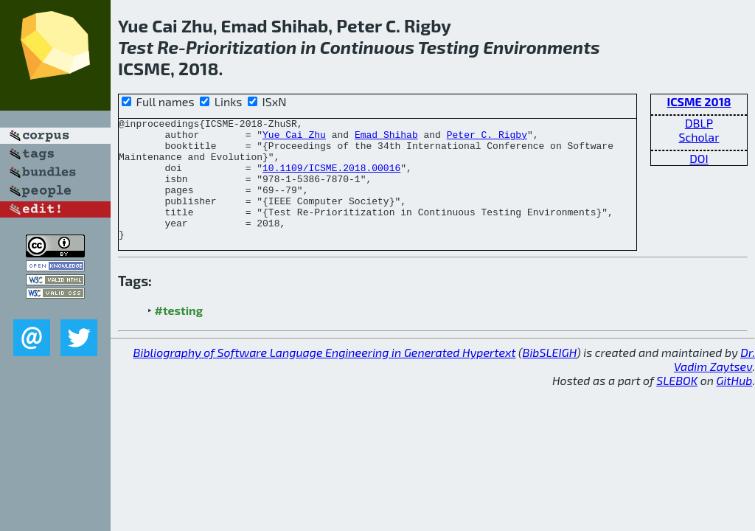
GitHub (735, 405)
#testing (179, 334)
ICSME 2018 (699, 101)
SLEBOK (676, 405)
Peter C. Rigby (487, 138)
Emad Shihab (386, 138)
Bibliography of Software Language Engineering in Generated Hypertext (324, 376)
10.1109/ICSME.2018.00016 (331, 178)
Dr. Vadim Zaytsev (714, 383)
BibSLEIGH (550, 376)
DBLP (699, 123)
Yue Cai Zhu (294, 138)
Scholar (698, 137)
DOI (699, 158)
